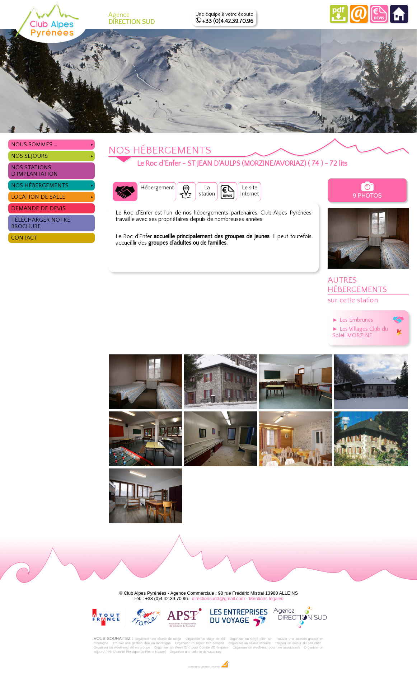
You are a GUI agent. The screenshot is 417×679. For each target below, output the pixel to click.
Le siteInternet (249, 190)
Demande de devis (38, 208)
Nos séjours (53, 155)
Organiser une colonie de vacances (195, 652)
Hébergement (157, 187)
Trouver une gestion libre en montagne (142, 643)
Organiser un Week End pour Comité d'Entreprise (191, 647)
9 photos (367, 190)
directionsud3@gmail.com (218, 598)
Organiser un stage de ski (205, 639)
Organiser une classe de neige (158, 639)
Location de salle (53, 196)
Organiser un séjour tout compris (199, 643)
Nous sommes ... (53, 144)
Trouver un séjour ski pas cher (298, 643)
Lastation (207, 190)
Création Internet (215, 666)
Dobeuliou (194, 666)
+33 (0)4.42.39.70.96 (227, 21)
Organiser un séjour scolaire (250, 643)
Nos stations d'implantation (34, 170)
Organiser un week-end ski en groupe (122, 647)
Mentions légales (266, 598)
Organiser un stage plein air (250, 639)
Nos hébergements (53, 184)
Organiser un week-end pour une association (266, 647)
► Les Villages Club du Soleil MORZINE (368, 332)
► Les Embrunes (368, 320)
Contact (24, 238)
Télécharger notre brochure (40, 223)
